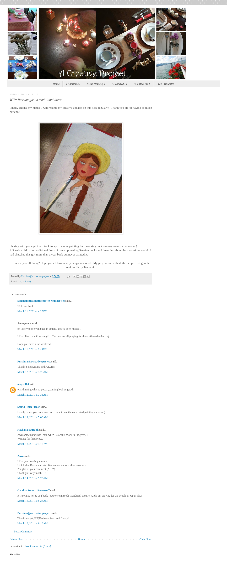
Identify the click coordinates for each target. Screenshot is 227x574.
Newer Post (16, 539)
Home (56, 83)
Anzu (20, 456)
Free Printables (165, 83)
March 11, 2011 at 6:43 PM (32, 349)
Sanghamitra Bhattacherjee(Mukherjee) (41, 300)
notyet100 (23, 384)
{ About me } (73, 83)
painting (27, 281)
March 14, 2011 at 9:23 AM (32, 478)
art (20, 281)
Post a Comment (23, 531)
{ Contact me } (142, 83)
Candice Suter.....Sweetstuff (33, 490)
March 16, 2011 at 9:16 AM (32, 523)
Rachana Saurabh (28, 429)
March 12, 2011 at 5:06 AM (32, 417)
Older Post (145, 539)
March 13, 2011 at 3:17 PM (32, 443)
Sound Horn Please (28, 406)
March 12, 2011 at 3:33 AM (32, 394)
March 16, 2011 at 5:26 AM (32, 500)
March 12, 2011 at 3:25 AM (32, 372)
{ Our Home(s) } (96, 83)
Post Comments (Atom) (38, 546)
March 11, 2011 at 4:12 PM (32, 311)
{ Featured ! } (119, 83)
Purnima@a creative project (34, 361)
